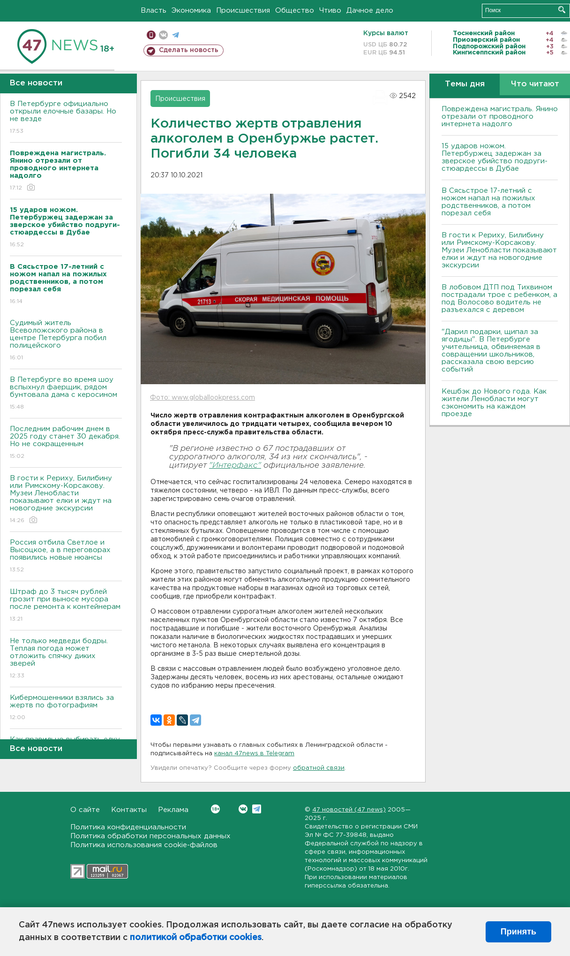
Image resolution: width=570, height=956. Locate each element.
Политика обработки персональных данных (150, 836)
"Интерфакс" (235, 465)
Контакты (129, 810)
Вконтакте (215, 808)
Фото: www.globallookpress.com (202, 398)
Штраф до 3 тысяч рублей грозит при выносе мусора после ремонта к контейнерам (66, 606)
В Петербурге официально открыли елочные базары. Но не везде (66, 118)
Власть (153, 11)
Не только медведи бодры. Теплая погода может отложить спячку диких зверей (66, 659)
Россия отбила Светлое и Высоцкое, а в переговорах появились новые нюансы (66, 556)
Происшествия (243, 11)
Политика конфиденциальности (128, 827)
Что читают (535, 84)
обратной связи (319, 768)
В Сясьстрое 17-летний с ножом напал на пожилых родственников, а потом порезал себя (488, 202)
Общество (294, 11)
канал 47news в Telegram (254, 753)
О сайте (85, 810)
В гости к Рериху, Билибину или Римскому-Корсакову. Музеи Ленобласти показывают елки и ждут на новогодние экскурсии (66, 499)
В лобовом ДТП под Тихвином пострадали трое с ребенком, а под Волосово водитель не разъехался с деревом (499, 298)
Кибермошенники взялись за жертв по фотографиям (66, 708)
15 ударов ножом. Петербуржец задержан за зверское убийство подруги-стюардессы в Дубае (495, 157)
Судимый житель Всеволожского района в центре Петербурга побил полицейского (66, 341)
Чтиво (330, 11)
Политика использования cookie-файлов (144, 845)
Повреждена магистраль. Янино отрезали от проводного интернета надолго (500, 116)
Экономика (191, 11)
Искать (561, 9)
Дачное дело (369, 11)
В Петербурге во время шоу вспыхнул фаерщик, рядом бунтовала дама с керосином (66, 394)
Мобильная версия (151, 34)
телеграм (175, 34)
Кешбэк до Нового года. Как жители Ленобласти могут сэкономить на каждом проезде (494, 402)
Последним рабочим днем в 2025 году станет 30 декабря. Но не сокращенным (66, 443)
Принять (518, 931)
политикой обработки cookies (196, 937)
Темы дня (465, 84)
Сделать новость (188, 50)
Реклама (173, 810)
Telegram (256, 808)
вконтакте (163, 34)
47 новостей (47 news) (349, 809)
